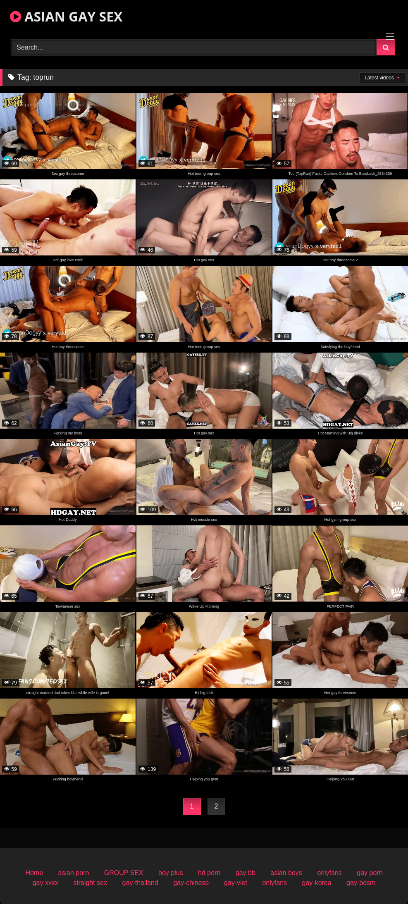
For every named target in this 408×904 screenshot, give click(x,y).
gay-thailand (140, 882)
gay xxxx (45, 882)
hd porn (209, 872)
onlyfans (329, 872)
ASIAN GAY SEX (66, 16)
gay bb (245, 872)
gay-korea (317, 882)
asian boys (286, 872)
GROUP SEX (123, 872)
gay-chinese (191, 882)
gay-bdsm (360, 882)
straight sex (90, 882)
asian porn (73, 872)
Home (34, 872)
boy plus (170, 872)
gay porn (369, 872)
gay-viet (235, 882)
